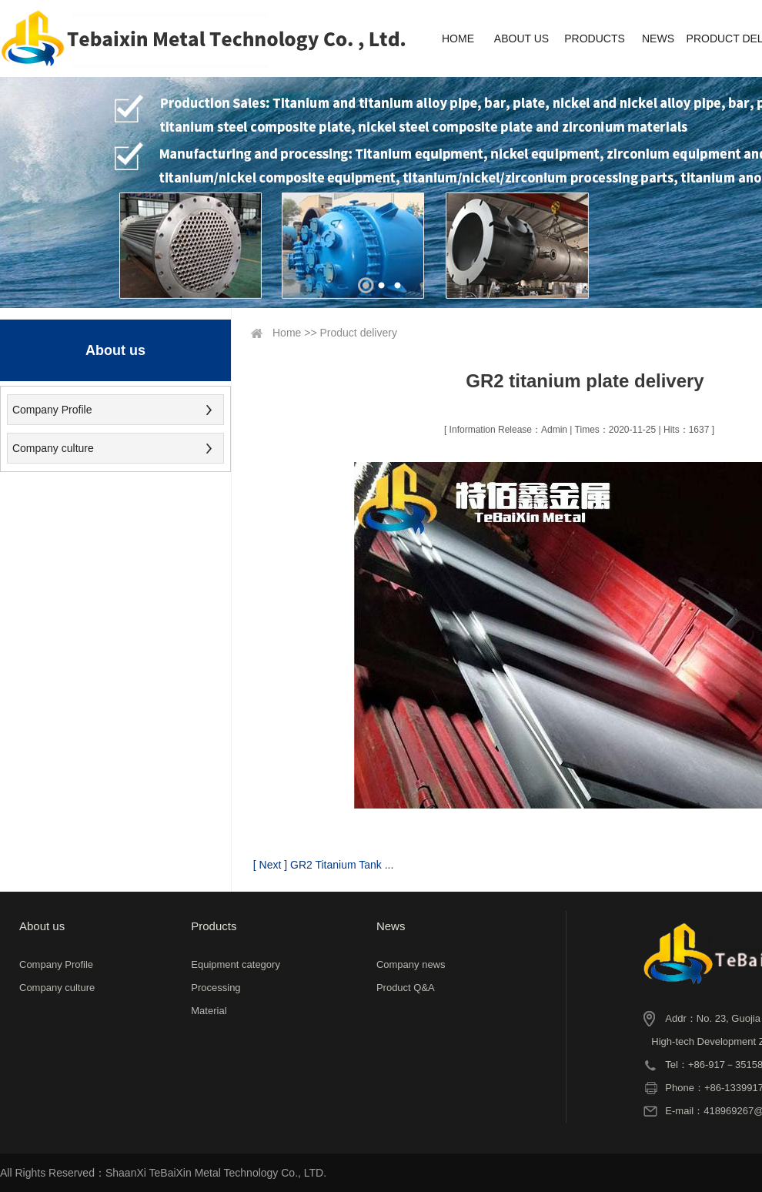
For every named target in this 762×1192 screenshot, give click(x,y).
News (391, 926)
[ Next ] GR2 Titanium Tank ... (323, 865)
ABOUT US (521, 38)
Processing (215, 987)
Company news (411, 964)
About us (42, 926)
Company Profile (52, 409)
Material (208, 1010)
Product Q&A (405, 987)
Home (286, 332)
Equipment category (235, 964)
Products (213, 926)
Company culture (53, 448)
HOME (458, 38)
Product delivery (358, 332)
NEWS (658, 38)
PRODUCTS (594, 38)
